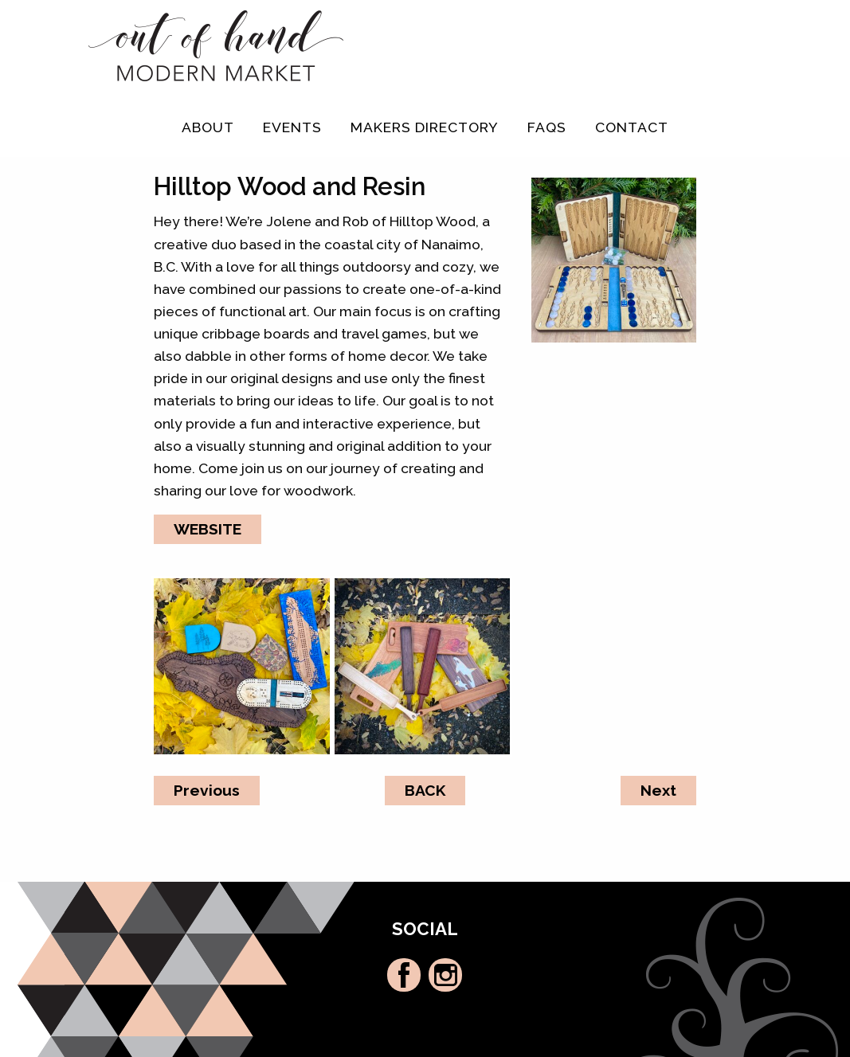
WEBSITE (207, 529)
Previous (207, 790)
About (208, 127)
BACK (425, 790)
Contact (631, 127)
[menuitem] (208, 127)
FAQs (546, 127)
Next (658, 790)
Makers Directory (425, 127)
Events (292, 127)
